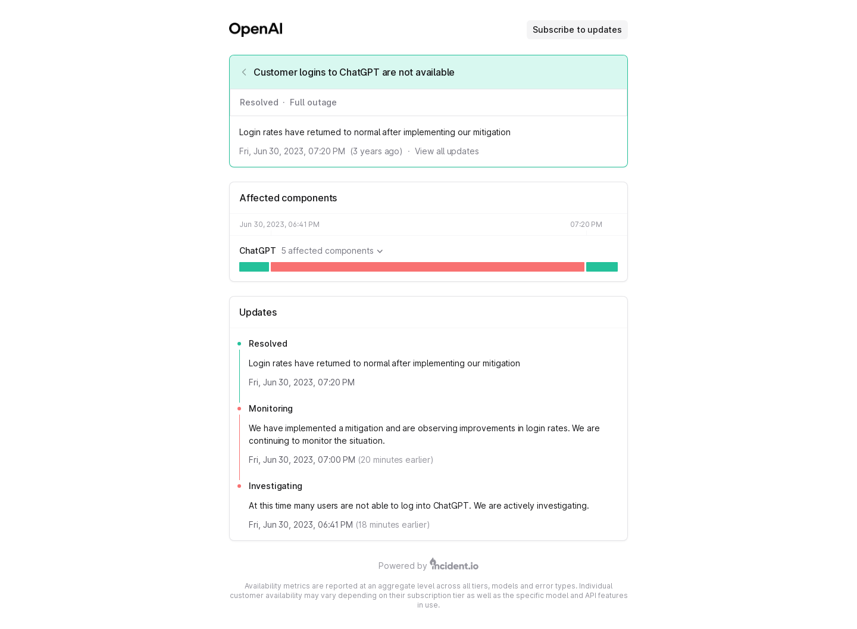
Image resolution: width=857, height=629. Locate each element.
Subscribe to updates (577, 29)
